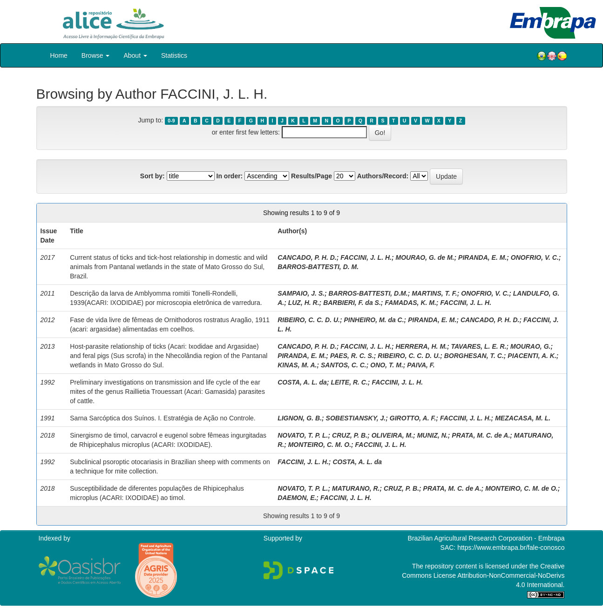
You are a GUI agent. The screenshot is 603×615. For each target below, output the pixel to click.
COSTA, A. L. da (302, 382)
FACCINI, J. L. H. (366, 257)
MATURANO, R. (355, 488)
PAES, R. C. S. (352, 355)
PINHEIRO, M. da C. (374, 320)
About (135, 55)
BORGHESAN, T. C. (474, 355)
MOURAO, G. (530, 346)
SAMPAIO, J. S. (301, 293)
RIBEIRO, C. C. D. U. (309, 320)
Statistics (174, 55)
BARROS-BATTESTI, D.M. (368, 293)
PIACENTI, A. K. (532, 355)
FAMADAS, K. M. (410, 302)
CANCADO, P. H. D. (307, 257)
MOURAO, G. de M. (424, 257)
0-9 (171, 120)
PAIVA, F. (420, 365)
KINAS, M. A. (297, 365)
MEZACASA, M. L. (522, 418)
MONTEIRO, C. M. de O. (521, 488)
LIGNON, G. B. (300, 418)
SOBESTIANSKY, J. (356, 418)
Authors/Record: (382, 176)
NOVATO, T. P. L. (303, 435)
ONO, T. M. (386, 365)
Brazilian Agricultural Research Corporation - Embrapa (486, 538)
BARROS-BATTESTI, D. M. (318, 266)
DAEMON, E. (297, 497)
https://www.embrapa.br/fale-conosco (510, 547)
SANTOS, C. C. (343, 365)
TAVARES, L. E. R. (479, 346)
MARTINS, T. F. (434, 293)
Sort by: (152, 176)
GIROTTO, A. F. (413, 418)
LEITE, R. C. (349, 382)
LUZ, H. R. (303, 302)
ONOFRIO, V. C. (535, 257)
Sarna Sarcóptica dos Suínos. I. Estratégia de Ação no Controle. (162, 418)
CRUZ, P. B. (349, 435)
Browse (95, 55)
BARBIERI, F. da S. (352, 302)
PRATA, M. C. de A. (481, 435)
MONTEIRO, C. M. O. (319, 444)
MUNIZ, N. (432, 435)
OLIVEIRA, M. (392, 435)
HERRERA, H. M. (421, 346)
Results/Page (311, 176)
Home (59, 55)
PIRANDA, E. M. (482, 257)
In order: (230, 176)
